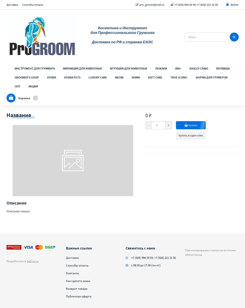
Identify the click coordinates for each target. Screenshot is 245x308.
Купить (191, 125)
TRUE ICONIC (179, 77)
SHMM (136, 77)
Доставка (12, 5)
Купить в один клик (191, 135)
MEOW (119, 77)
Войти (232, 5)
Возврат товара (76, 289)
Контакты (72, 273)
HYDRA (51, 77)
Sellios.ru (32, 261)
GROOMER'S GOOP (27, 77)
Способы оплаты (32, 5)
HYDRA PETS (72, 77)
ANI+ (178, 68)
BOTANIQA (223, 68)
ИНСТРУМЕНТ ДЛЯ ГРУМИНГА (35, 68)
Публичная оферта (78, 296)
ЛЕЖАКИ (161, 68)
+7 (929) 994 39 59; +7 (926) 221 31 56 (196, 5)
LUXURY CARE (98, 77)
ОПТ (17, 86)
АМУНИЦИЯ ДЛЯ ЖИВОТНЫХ (82, 68)
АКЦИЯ (33, 86)
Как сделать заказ (78, 281)
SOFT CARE (155, 77)
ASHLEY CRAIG (198, 68)
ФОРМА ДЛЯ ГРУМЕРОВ (211, 77)
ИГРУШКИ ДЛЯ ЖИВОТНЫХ (128, 68)
